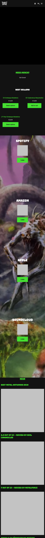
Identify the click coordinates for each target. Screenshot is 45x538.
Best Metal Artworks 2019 (14, 385)
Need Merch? (22, 72)
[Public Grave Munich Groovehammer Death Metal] (4, 3)
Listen (22, 160)
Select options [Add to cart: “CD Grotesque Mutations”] (10, 105)
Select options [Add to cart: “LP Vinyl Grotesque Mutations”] (10, 124)
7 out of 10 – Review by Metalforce (19, 488)
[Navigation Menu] (42, 3)
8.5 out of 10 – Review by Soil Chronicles (16, 436)
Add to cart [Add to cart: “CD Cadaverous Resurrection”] (34, 105)
